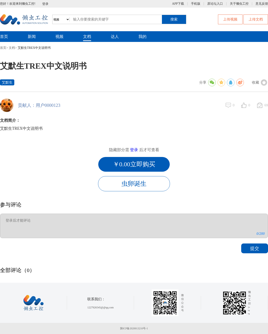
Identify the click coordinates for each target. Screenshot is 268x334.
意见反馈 (261, 3)
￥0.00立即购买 (134, 164)
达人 (115, 36)
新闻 (32, 36)
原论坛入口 (215, 3)
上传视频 (230, 19)
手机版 (195, 3)
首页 (4, 36)
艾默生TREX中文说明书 (34, 47)
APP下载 (178, 3)
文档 (87, 36)
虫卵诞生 (134, 183)
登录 (45, 4)
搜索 (174, 19)
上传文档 (256, 19)
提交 (254, 248)
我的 (142, 36)
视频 (59, 36)
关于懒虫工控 (239, 3)
